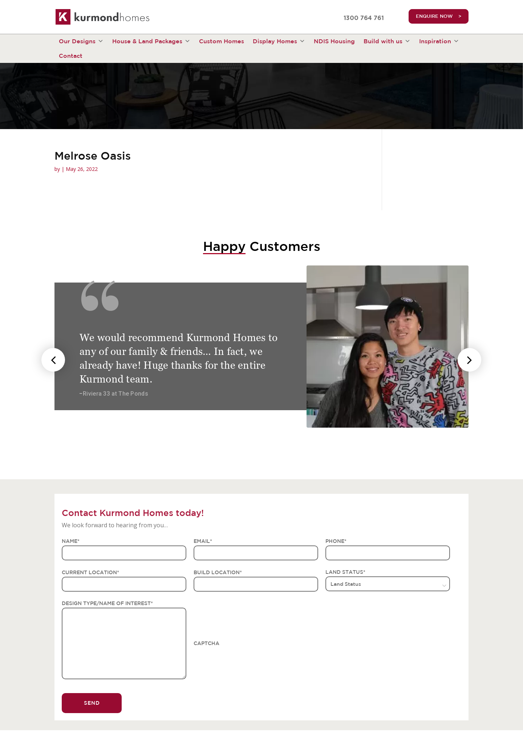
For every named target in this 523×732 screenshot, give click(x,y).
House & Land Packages (151, 41)
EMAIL (203, 541)
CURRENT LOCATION (90, 572)
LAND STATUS (345, 572)
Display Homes (279, 41)
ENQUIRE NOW (434, 16)
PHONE (335, 541)
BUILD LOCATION (218, 572)
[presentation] (53, 360)
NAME (71, 541)
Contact (70, 55)
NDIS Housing (334, 41)
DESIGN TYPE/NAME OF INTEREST (107, 603)
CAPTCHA (206, 643)
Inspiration (439, 41)
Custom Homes (221, 41)
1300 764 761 (364, 18)
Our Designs (81, 41)
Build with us (387, 41)
